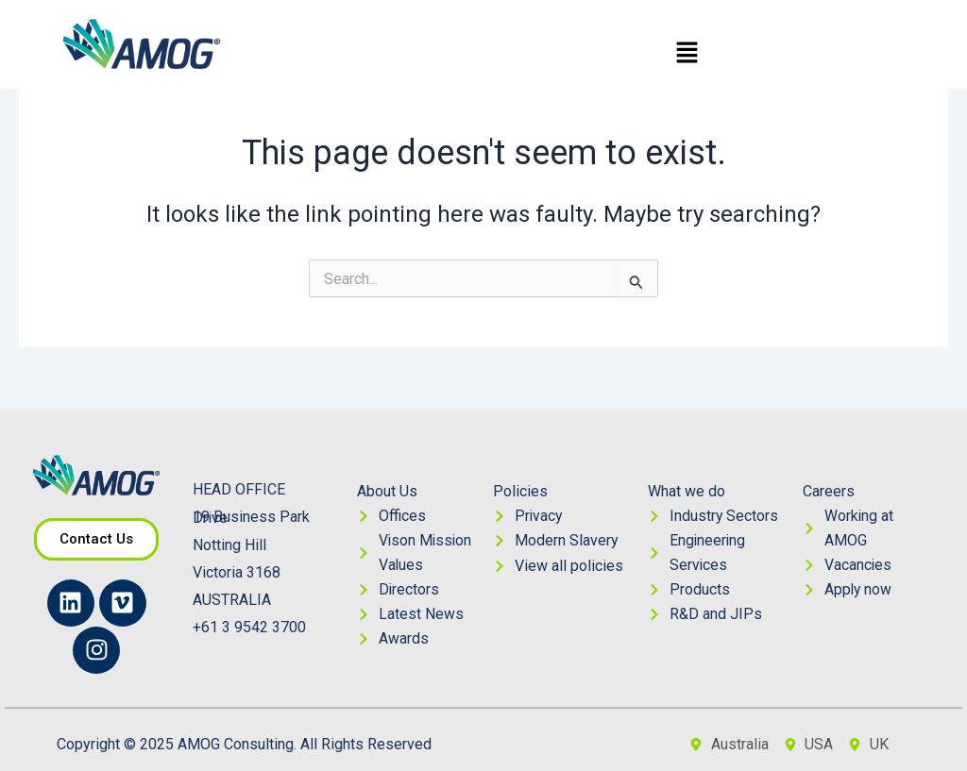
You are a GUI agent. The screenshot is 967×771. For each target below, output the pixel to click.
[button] (686, 54)
